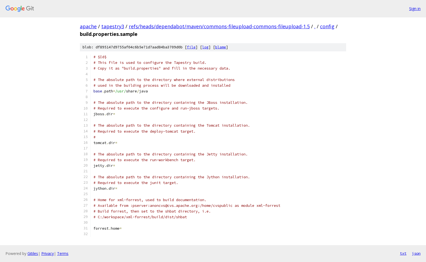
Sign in (415, 8)
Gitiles (32, 253)
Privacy (47, 253)
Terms (62, 253)
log (205, 47)
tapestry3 (112, 26)
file (191, 47)
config (327, 26)
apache (88, 26)
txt (403, 253)
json (416, 253)
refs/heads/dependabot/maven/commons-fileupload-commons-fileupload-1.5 (219, 26)
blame (220, 47)
